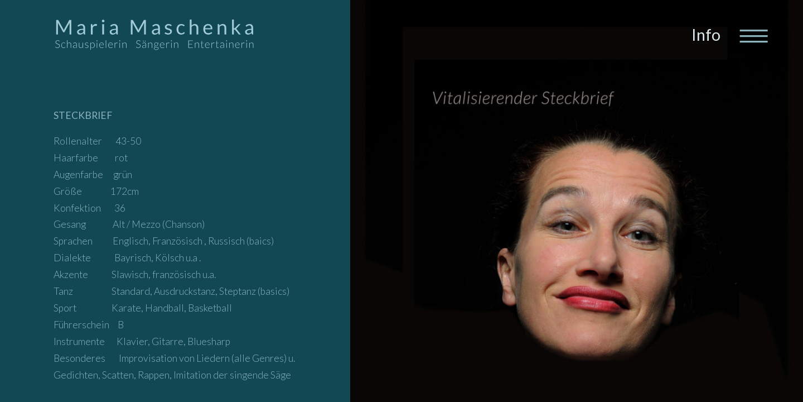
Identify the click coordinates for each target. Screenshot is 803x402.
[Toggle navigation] (752, 35)
